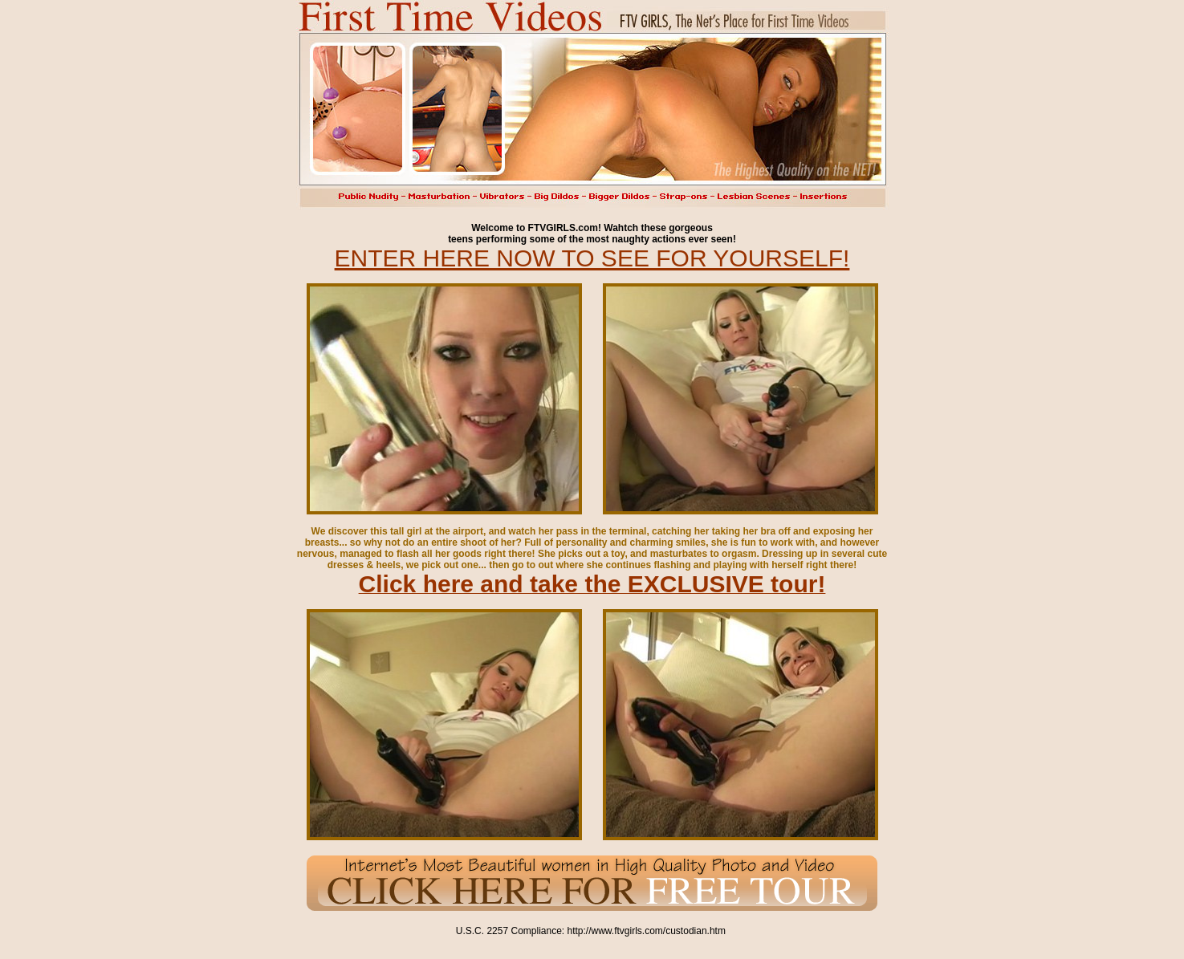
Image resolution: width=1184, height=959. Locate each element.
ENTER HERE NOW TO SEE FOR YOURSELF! (592, 258)
